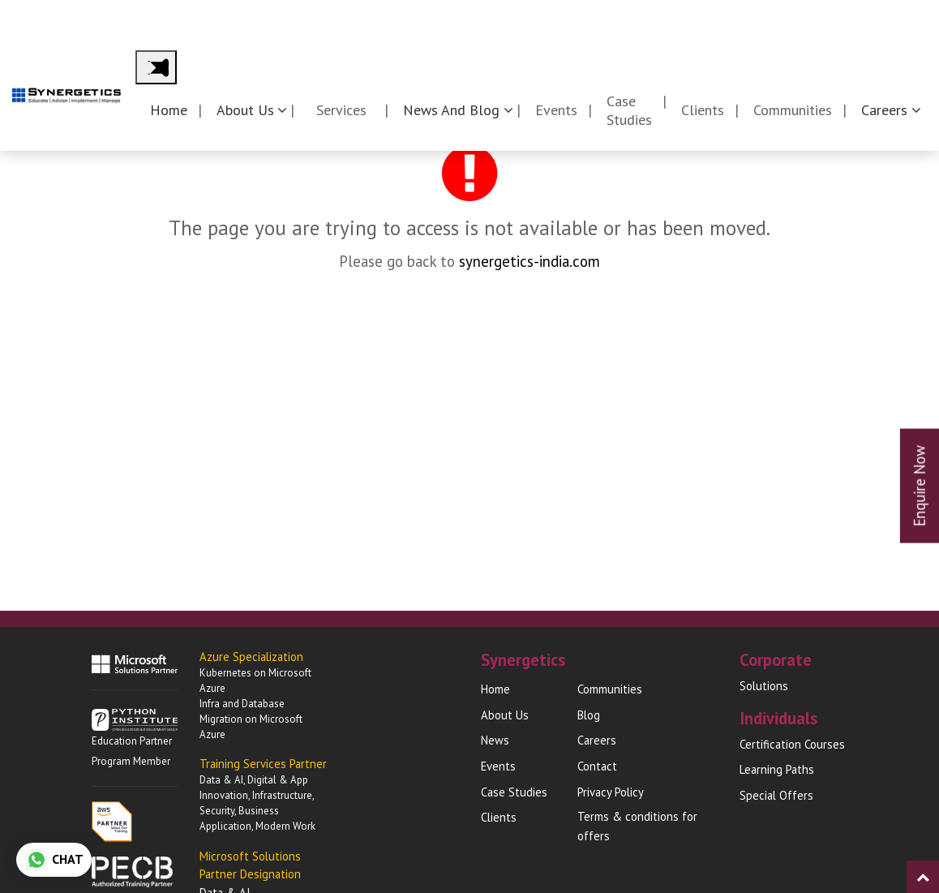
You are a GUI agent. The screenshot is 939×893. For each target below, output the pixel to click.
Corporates (706, 18)
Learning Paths (777, 769)
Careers (596, 740)
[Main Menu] (156, 67)
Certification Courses (792, 744)
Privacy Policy (610, 792)
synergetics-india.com (529, 261)
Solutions (764, 685)
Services (341, 110)
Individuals (809, 18)
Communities (792, 110)
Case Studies (629, 110)
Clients (702, 110)
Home (168, 110)
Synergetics (601, 18)
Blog (588, 715)
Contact (902, 18)
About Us (505, 715)
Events (556, 110)
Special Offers (776, 795)
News (495, 740)
